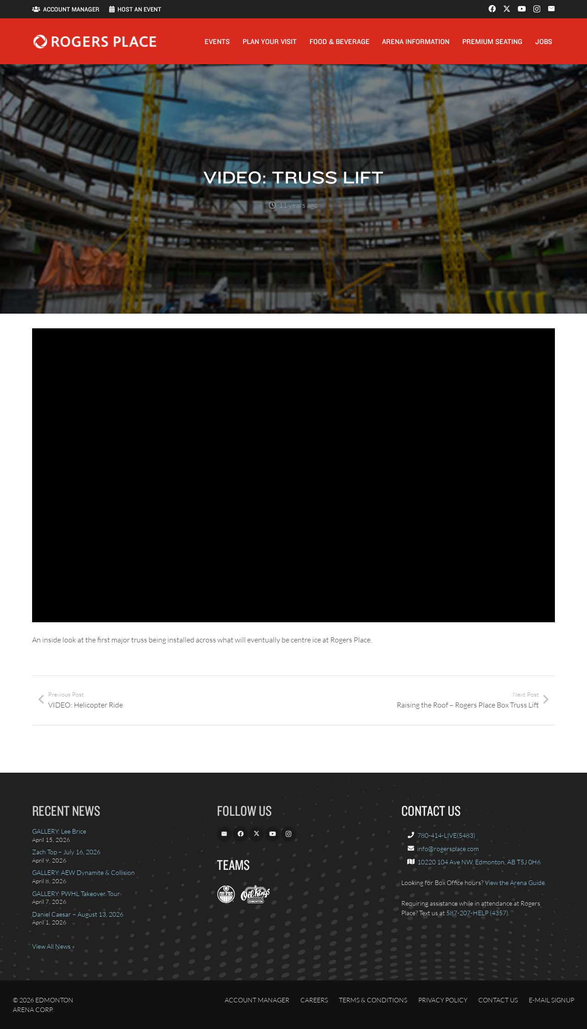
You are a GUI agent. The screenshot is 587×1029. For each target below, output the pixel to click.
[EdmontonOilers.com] (226, 901)
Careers (314, 1000)
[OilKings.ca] (255, 901)
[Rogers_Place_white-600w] (94, 41)
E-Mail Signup (551, 1000)
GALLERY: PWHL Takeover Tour (76, 893)
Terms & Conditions (373, 1000)
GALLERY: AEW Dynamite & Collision (83, 872)
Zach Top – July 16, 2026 (66, 852)
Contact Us (498, 1000)
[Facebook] (492, 8)
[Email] (551, 8)
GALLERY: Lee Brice (59, 831)
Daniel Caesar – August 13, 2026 (77, 914)
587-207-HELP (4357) (477, 913)
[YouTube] (522, 8)
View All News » (53, 946)
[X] (506, 8)
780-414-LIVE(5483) (446, 835)
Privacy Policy (442, 1000)
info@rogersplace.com (448, 848)
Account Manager (257, 1000)
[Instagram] (536, 9)
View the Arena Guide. (515, 882)
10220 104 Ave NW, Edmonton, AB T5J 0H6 (479, 862)
